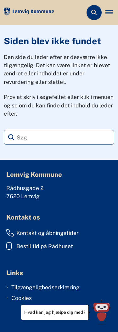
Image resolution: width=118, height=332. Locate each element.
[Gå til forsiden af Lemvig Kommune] (27, 13)
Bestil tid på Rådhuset (39, 246)
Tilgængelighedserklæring (45, 287)
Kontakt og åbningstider (42, 233)
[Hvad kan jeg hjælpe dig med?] (101, 312)
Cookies (21, 298)
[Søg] (59, 137)
